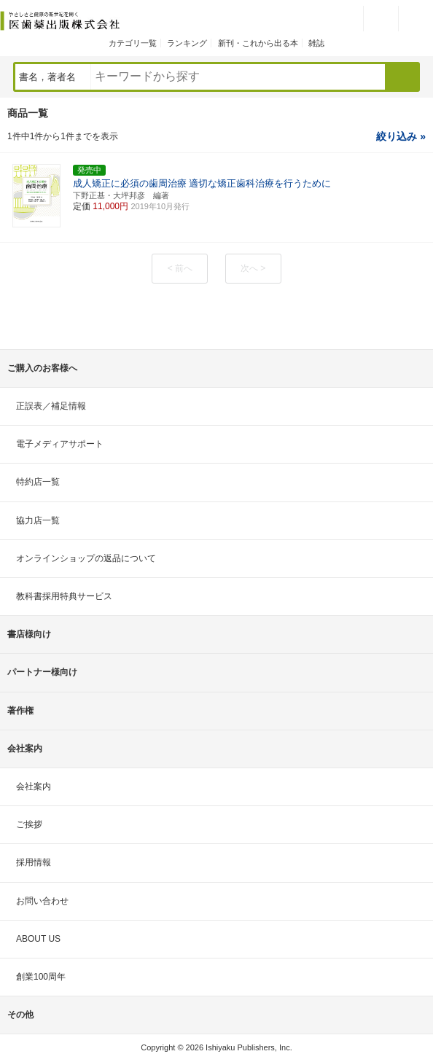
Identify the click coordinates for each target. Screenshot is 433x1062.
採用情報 (33, 862)
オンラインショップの (86, 558)
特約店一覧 (38, 482)
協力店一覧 (38, 520)
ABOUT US (38, 939)
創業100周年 (41, 977)
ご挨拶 (29, 824)
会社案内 (33, 786)
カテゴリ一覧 (133, 43)
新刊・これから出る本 (258, 43)
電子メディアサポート (60, 444)
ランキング (187, 43)
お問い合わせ (42, 901)
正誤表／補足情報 (51, 406)
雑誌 (316, 43)
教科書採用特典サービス (64, 596)
